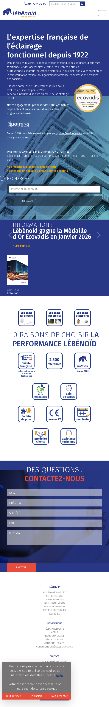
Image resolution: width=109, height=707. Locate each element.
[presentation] (35, 555)
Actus (54, 632)
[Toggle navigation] (102, 13)
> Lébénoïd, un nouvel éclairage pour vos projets (37, 171)
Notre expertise (55, 599)
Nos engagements (54, 603)
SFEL (27, 137)
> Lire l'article (21, 246)
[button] (10, 235)
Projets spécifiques (54, 610)
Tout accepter (59, 696)
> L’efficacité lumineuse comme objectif (31, 166)
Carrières (54, 613)
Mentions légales (54, 643)
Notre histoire (54, 596)
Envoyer (21, 567)
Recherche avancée (24, 201)
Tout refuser (13, 696)
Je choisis (36, 696)
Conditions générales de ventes (54, 646)
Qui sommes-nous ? (54, 592)
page (59, 675)
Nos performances (54, 606)
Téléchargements (54, 628)
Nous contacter (54, 635)
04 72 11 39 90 (35, 4)
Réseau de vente (54, 639)
